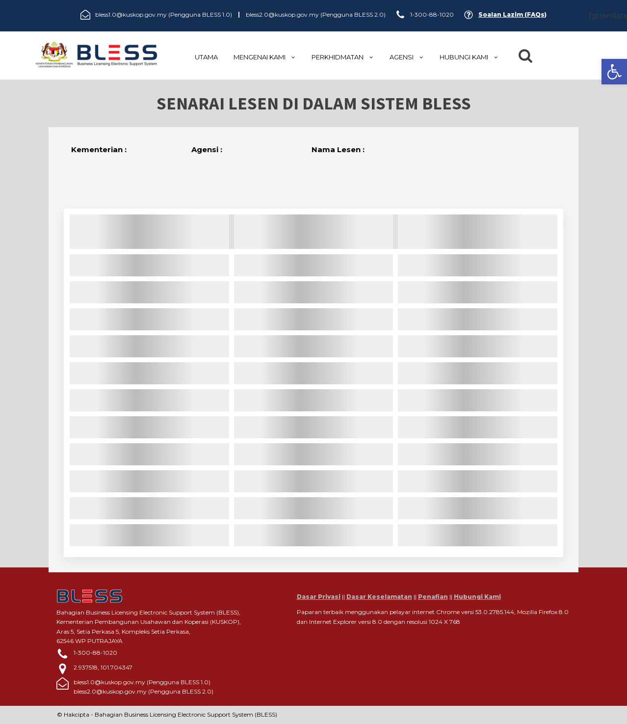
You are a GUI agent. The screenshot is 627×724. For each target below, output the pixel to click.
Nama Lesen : (338, 149)
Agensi (407, 57)
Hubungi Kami (477, 596)
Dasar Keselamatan (379, 596)
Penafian (433, 596)
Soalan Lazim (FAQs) (512, 14)
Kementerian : (99, 149)
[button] (614, 71)
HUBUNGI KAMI (469, 57)
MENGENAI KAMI (265, 57)
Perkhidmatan (343, 57)
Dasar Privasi (318, 596)
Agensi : (206, 149)
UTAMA (206, 57)
